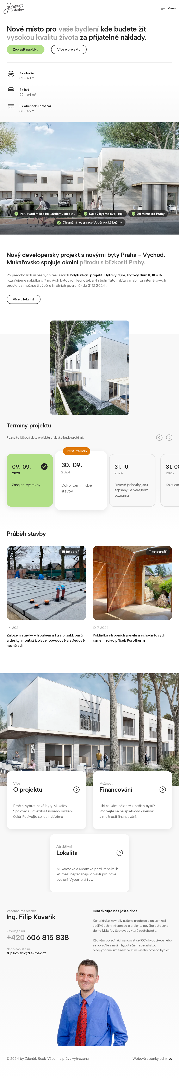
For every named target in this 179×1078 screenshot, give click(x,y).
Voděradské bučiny (107, 222)
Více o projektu (68, 49)
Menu (168, 8)
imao (168, 1058)
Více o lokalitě (23, 299)
